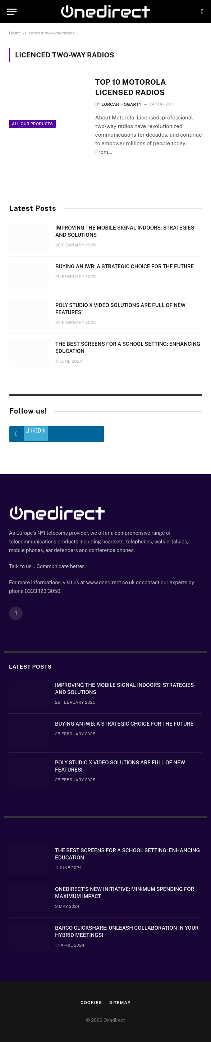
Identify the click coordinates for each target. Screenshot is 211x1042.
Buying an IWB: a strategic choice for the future (124, 266)
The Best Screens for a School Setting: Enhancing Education (127, 347)
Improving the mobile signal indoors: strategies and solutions (124, 231)
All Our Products (32, 124)
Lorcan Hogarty (121, 104)
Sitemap (120, 1002)
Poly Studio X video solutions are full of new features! (120, 308)
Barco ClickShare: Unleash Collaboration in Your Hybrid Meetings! (126, 931)
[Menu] (12, 12)
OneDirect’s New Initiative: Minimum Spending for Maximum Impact (124, 892)
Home (15, 33)
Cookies (91, 1002)
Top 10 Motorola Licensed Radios (130, 87)
